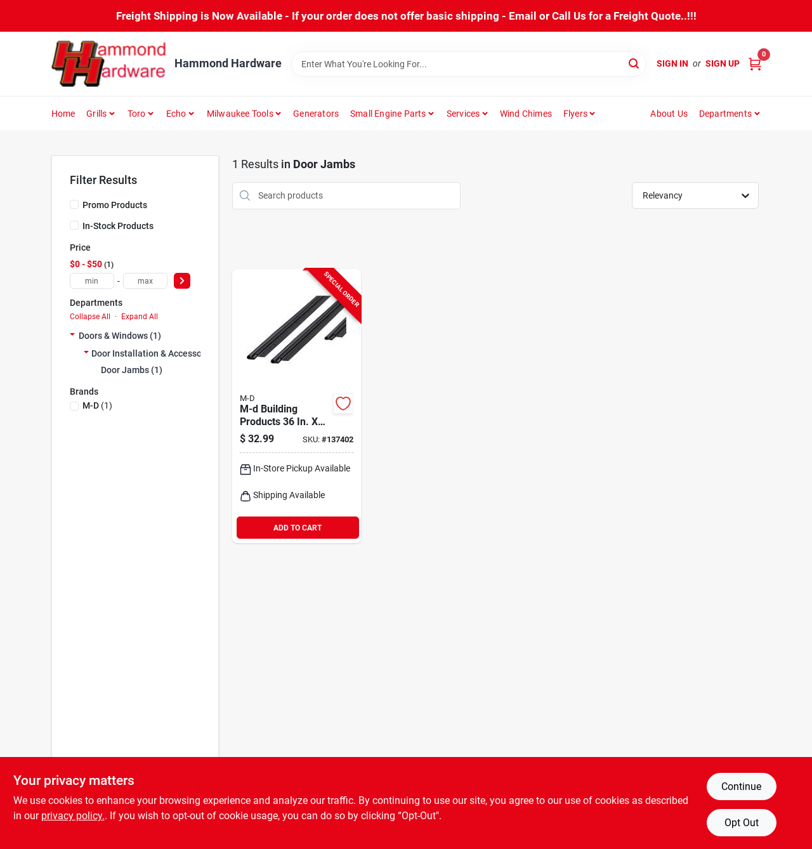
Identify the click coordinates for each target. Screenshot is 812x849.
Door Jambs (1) (131, 370)
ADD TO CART (297, 527)
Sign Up (722, 63)
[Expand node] (72, 335)
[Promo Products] (74, 204)
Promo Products (114, 205)
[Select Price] (182, 281)
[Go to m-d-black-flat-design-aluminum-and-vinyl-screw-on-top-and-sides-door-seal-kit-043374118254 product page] (296, 406)
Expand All (139, 316)
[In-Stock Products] (74, 225)
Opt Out (741, 823)
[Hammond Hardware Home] (108, 64)
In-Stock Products (118, 226)
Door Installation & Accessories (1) (160, 353)
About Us (669, 114)
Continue (741, 786)
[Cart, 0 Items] (755, 63)
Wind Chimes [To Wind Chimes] (526, 114)
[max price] (145, 281)
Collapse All (90, 316)
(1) (97, 405)
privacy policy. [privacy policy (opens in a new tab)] (73, 816)
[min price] (92, 281)
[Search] (634, 63)
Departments (725, 114)
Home (63, 114)
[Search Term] (468, 64)
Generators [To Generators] (316, 114)
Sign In (672, 63)
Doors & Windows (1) (120, 336)
